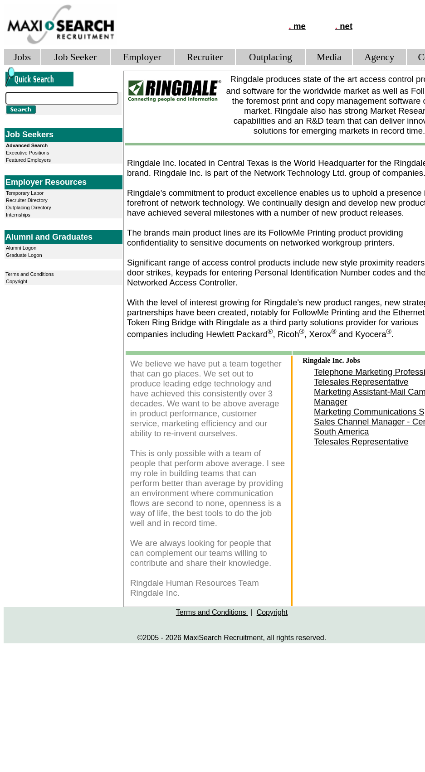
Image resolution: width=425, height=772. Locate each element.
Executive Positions (27, 152)
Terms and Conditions (29, 274)
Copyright (16, 281)
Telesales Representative (361, 381)
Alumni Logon (21, 248)
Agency (379, 57)
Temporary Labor (25, 193)
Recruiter (205, 57)
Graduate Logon (24, 255)
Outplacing (270, 57)
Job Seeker (75, 57)
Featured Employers (28, 160)
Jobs (22, 57)
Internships (18, 214)
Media (329, 57)
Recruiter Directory (27, 200)
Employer (142, 57)
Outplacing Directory (28, 207)
